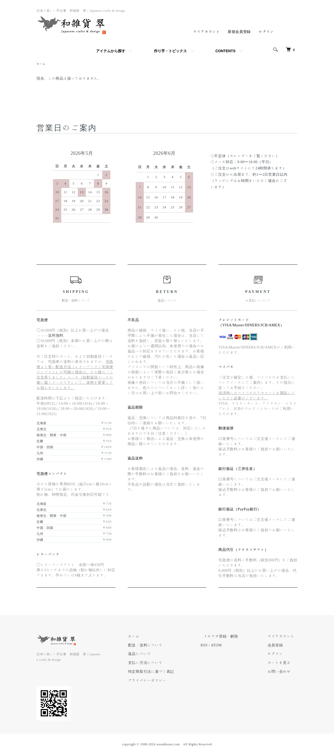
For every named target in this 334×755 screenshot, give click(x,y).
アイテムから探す (110, 51)
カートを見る (282, 663)
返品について (154, 654)
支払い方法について (160, 663)
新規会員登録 (239, 31)
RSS (216, 645)
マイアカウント (206, 31)
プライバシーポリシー (162, 681)
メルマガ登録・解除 (230, 637)
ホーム (41, 64)
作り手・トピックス (170, 51)
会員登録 (278, 645)
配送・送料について (160, 645)
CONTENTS (226, 51)
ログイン (266, 31)
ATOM (228, 645)
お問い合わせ (282, 672)
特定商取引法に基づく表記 (166, 672)
